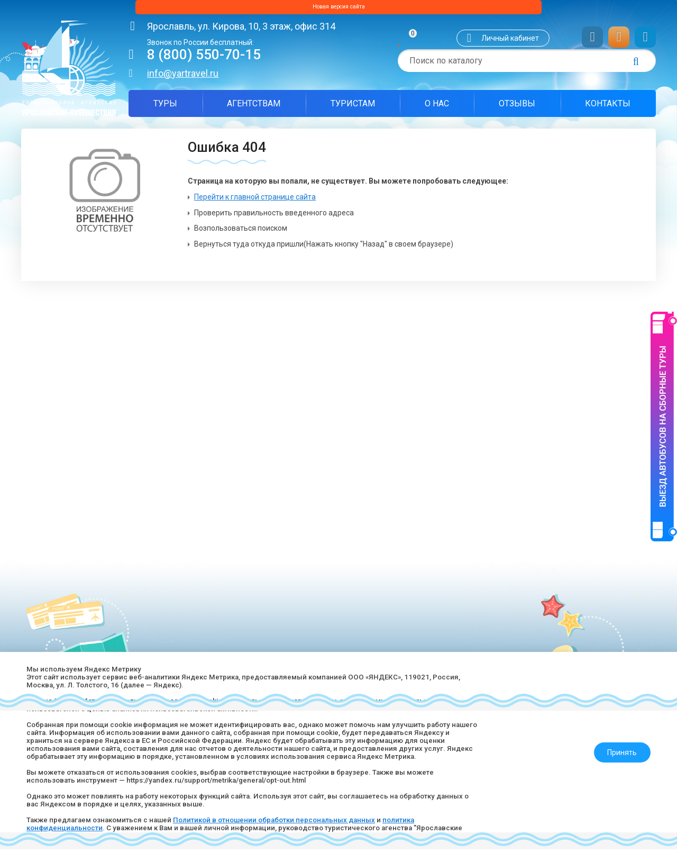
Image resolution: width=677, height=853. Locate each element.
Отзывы (517, 107)
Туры (165, 107)
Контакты (607, 107)
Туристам (353, 107)
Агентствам (253, 107)
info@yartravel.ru (182, 77)
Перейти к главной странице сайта (255, 201)
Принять (617, 742)
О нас (437, 107)
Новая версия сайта (338, 9)
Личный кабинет (510, 42)
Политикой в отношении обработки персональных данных (287, 818)
